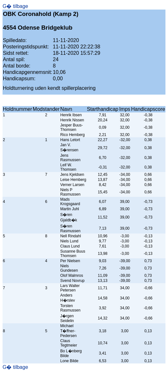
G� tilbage (15, 6)
